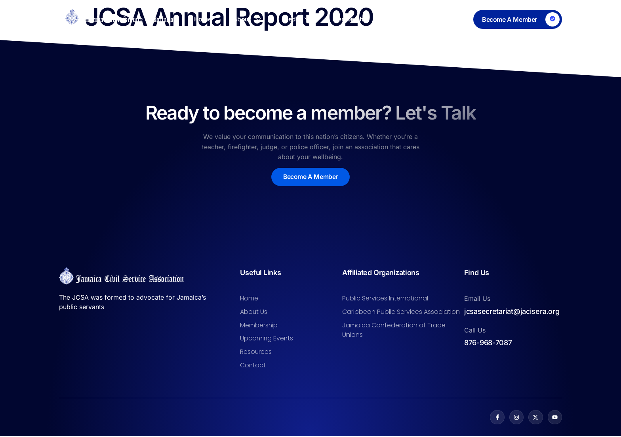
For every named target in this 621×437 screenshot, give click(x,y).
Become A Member (310, 177)
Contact (457, 19)
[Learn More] (517, 19)
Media (297, 19)
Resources (407, 19)
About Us (254, 311)
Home (200, 19)
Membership (351, 19)
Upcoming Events (267, 338)
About (246, 19)
